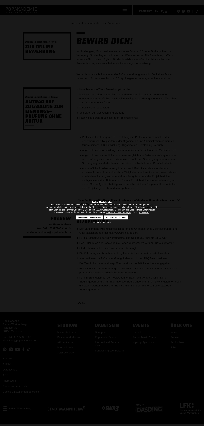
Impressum (144, 212)
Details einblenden (102, 222)
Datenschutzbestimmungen (118, 212)
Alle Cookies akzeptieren (89, 217)
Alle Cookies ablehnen (116, 217)
